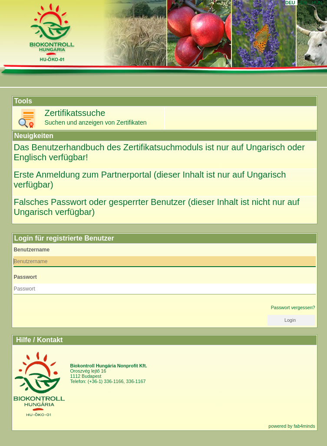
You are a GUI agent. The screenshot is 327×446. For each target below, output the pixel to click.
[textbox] (164, 261)
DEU (291, 2)
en (304, 2)
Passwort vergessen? (293, 307)
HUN (318, 2)
